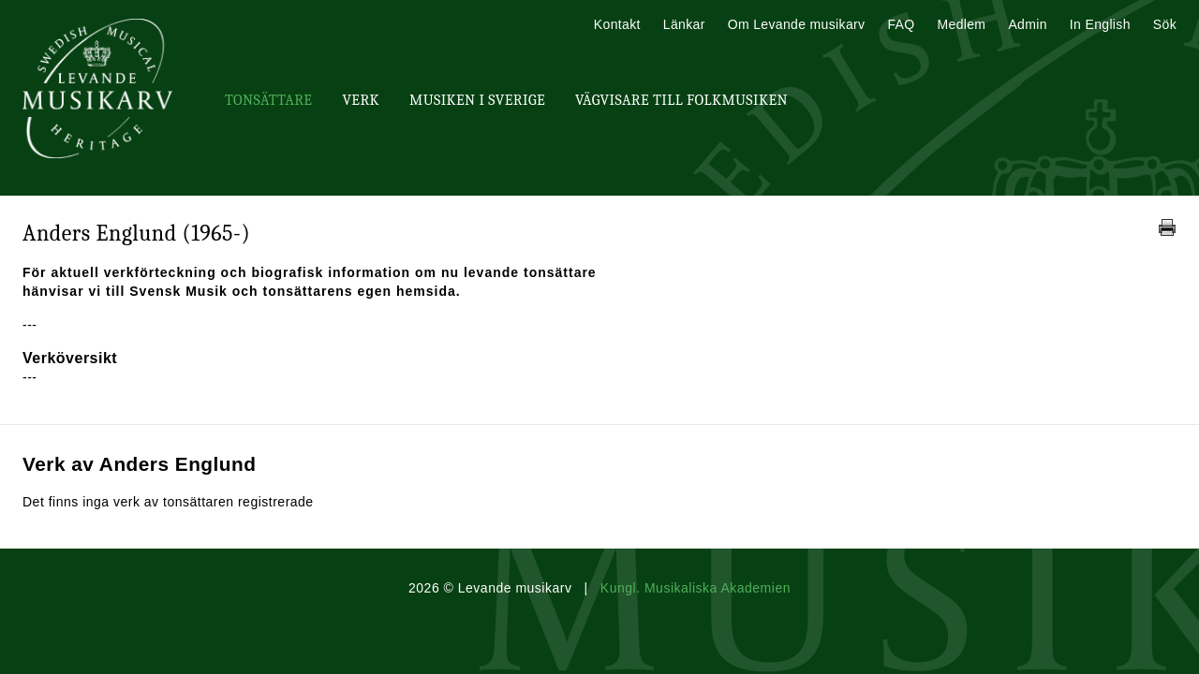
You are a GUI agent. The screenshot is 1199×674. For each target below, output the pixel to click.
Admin (1027, 24)
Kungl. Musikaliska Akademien (695, 587)
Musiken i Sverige (477, 100)
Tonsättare (268, 100)
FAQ (900, 24)
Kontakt (617, 24)
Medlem (961, 24)
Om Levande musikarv (797, 24)
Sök (1165, 24)
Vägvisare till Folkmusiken (681, 100)
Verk (360, 100)
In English (1100, 24)
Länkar (684, 24)
